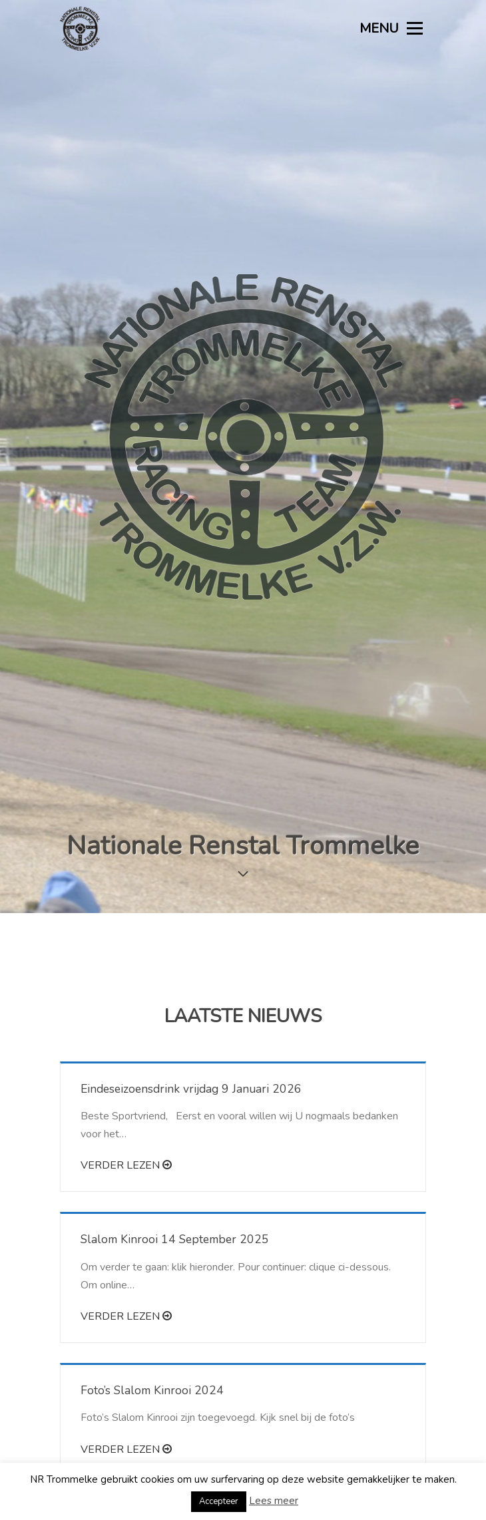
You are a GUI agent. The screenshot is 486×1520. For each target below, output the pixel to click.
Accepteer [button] (218, 1501)
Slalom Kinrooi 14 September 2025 (175, 1118)
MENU (391, 28)
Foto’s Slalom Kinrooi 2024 (152, 1269)
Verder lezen (126, 1044)
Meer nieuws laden (243, 1388)
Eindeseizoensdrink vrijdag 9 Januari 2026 (191, 967)
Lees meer (273, 1500)
